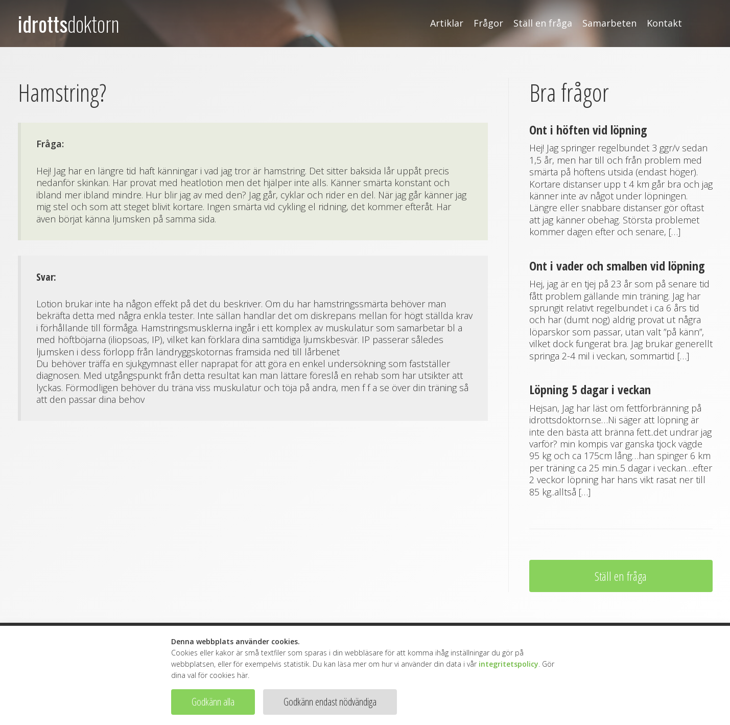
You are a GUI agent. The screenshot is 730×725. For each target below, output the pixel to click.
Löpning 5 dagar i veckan (590, 389)
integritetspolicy (508, 664)
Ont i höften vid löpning (588, 129)
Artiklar (446, 23)
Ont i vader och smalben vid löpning (617, 265)
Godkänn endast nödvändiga (330, 702)
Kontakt (664, 23)
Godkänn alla (213, 702)
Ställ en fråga (542, 23)
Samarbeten (609, 23)
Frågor (488, 23)
